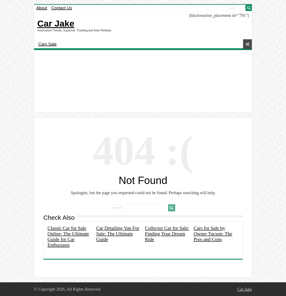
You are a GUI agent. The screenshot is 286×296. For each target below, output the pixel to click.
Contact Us (61, 8)
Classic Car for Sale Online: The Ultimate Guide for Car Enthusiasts (68, 236)
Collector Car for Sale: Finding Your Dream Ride (167, 233)
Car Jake (55, 23)
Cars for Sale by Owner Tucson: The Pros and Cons (213, 233)
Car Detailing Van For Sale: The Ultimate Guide (117, 233)
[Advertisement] (143, 81)
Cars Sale (47, 44)
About (41, 8)
